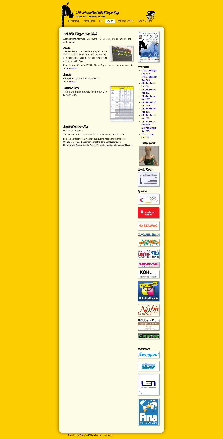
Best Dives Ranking (125, 21)
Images (66, 47)
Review (110, 21)
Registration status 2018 (75, 126)
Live (100, 21)
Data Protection (145, 21)
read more (72, 68)
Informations (89, 21)
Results (67, 74)
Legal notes (107, 435)
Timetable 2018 (71, 88)
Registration (73, 21)
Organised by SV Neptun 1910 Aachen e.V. (84, 435)
